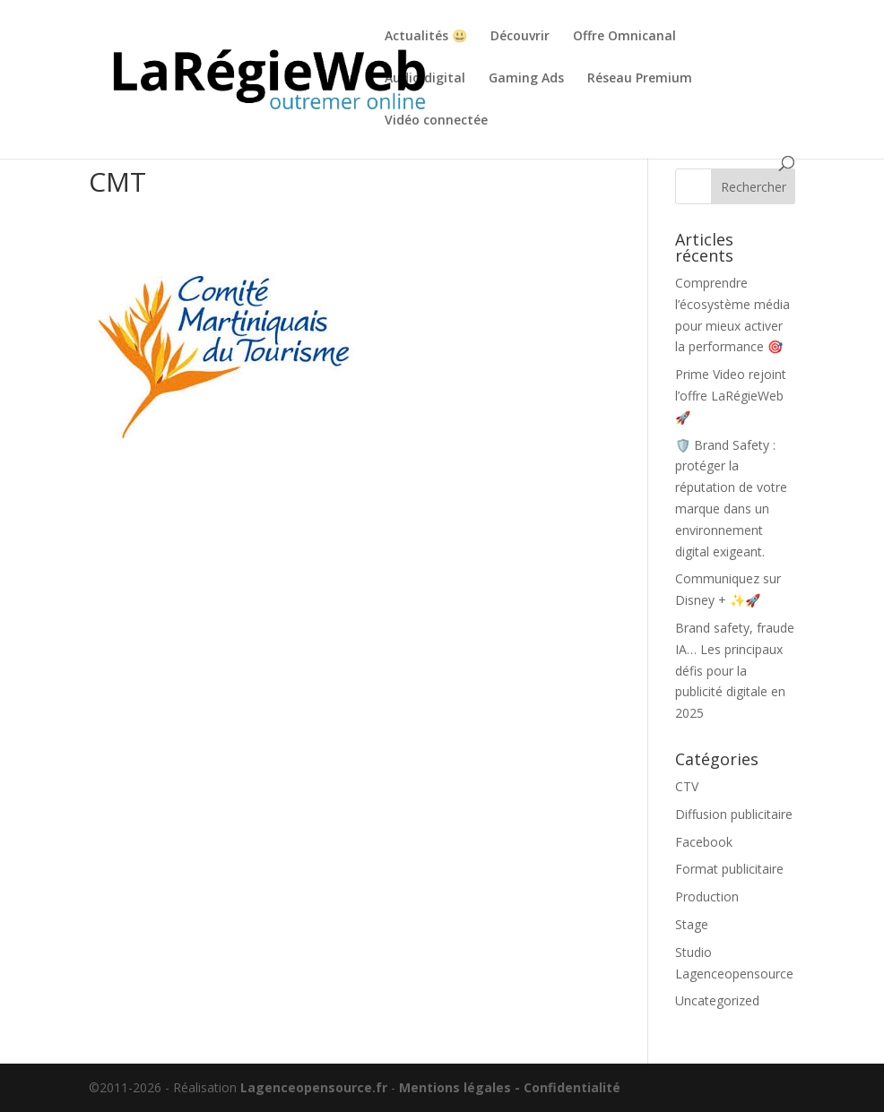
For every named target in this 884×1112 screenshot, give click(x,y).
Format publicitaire (729, 868)
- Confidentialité (567, 1087)
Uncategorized (717, 1000)
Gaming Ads (526, 79)
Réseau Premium (639, 79)
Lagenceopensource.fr (313, 1087)
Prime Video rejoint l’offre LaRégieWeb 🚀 (730, 396)
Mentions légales (455, 1087)
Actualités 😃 (426, 37)
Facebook (703, 841)
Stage (691, 924)
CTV (686, 786)
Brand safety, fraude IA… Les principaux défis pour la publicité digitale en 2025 (734, 670)
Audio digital (425, 79)
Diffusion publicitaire (734, 814)
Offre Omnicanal (624, 37)
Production (707, 896)
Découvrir (520, 37)
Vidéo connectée (436, 121)
